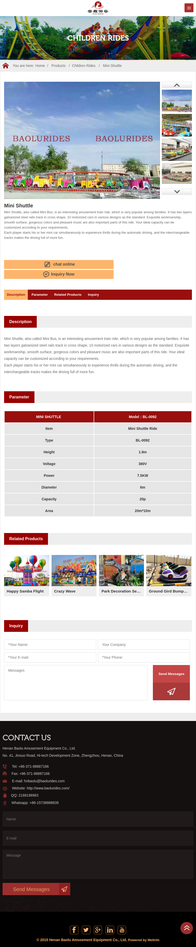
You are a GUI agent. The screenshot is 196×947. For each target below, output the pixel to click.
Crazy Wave (65, 580)
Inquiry (110, 283)
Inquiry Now (68, 264)
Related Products (79, 283)
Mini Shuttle (112, 66)
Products (58, 66)
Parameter (47, 283)
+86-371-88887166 (33, 755)
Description (18, 283)
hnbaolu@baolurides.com (44, 770)
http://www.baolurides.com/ (48, 777)
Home (40, 66)
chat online (24, 264)
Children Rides (83, 66)
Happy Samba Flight (26, 580)
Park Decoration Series (123, 580)
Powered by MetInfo (144, 930)
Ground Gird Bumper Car (170, 580)
